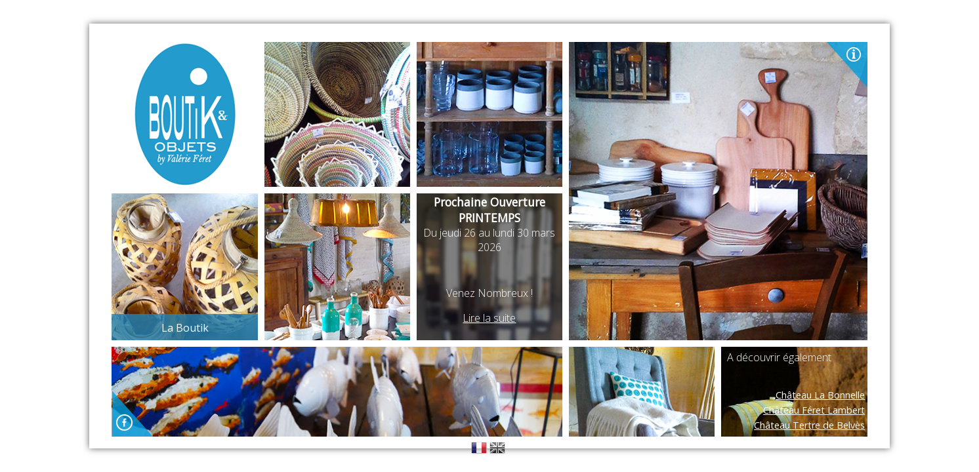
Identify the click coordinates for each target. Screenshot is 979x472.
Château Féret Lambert (814, 410)
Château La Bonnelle (820, 395)
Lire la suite (489, 318)
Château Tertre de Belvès (809, 425)
